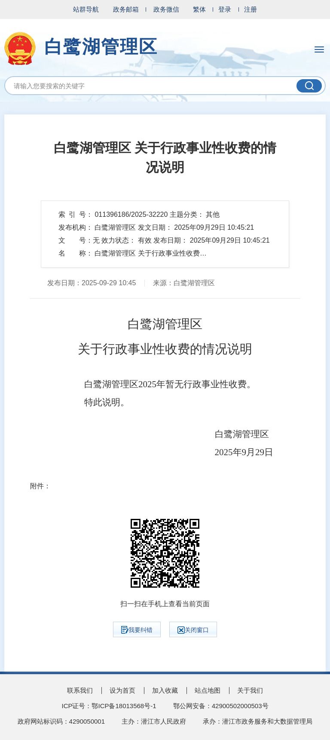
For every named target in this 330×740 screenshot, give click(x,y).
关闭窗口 (193, 630)
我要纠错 (137, 630)
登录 (224, 9)
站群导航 (86, 9)
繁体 (199, 9)
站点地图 (207, 690)
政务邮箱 (126, 9)
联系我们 (80, 690)
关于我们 (250, 690)
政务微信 (166, 9)
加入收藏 (165, 690)
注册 (250, 9)
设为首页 (122, 690)
